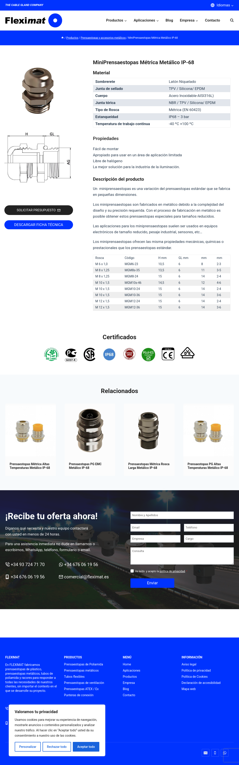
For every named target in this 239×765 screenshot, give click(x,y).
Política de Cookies (195, 676)
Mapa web (189, 689)
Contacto (212, 20)
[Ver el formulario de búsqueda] (230, 20)
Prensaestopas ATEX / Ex (81, 689)
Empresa (129, 683)
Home (127, 664)
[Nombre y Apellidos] (182, 515)
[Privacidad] (132, 571)
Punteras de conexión (78, 695)
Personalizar (27, 747)
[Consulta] (182, 556)
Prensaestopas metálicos (81, 670)
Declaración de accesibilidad (201, 683)
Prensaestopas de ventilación (84, 683)
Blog (169, 20)
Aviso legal (189, 664)
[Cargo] (209, 539)
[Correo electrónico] (205, 753)
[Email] (155, 528)
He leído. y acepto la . (161, 571)
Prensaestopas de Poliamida (83, 664)
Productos (130, 676)
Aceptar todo (86, 747)
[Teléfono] (209, 528)
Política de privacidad (196, 670)
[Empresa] (155, 539)
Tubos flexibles (74, 676)
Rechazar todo (57, 747)
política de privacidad (172, 571)
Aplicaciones (131, 670)
